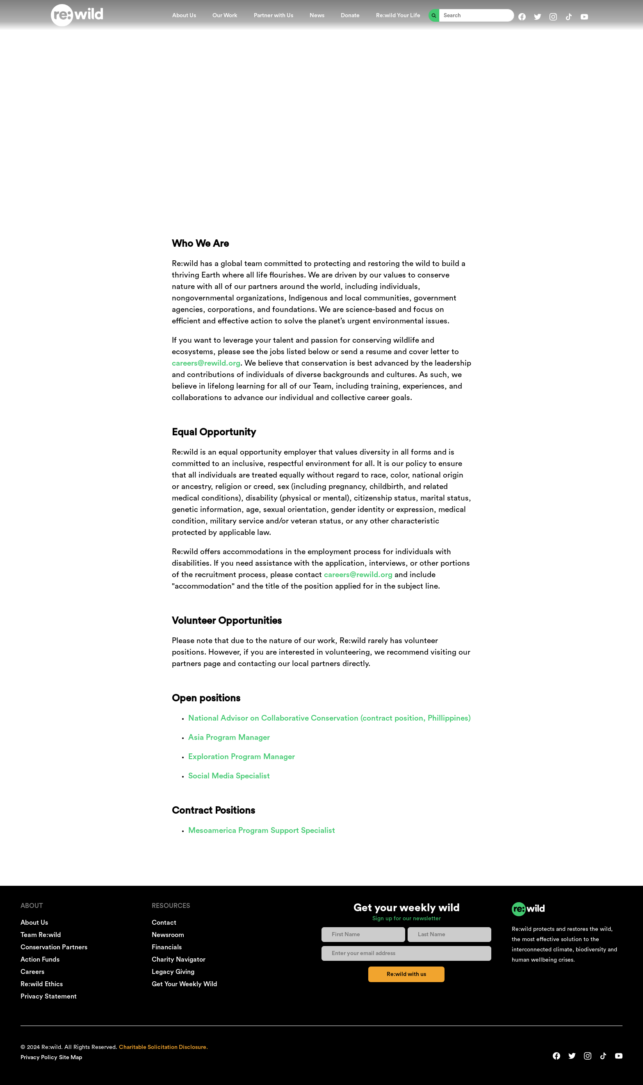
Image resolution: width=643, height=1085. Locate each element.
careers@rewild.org (206, 363)
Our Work (224, 15)
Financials (167, 947)
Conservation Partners (54, 947)
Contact (164, 922)
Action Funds (40, 959)
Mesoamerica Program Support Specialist (261, 831)
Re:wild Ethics (42, 984)
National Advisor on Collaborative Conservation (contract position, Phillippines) (329, 718)
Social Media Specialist (229, 776)
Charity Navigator (178, 959)
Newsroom (168, 935)
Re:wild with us (406, 974)
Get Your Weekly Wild (184, 984)
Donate (350, 15)
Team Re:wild (41, 935)
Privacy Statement (49, 996)
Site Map (70, 1057)
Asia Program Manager (229, 738)
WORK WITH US (321, 77)
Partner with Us (273, 15)
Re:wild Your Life (398, 15)
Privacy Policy (39, 1057)
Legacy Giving (173, 972)
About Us (184, 15)
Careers (32, 972)
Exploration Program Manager (241, 757)
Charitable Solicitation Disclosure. (163, 1047)
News (317, 15)
